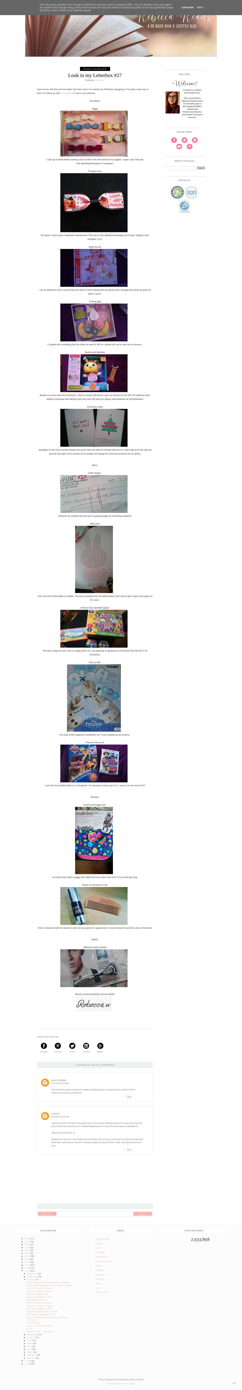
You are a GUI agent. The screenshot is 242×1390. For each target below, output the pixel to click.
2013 (27, 1364)
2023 (27, 1247)
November (32, 1276)
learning (100, 1279)
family (99, 1266)
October (31, 1279)
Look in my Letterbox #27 (39, 1309)
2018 (27, 1262)
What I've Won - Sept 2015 (39, 1331)
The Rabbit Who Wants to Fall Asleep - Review (49, 1285)
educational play (104, 1261)
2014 (27, 1361)
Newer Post (47, 1214)
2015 (27, 1271)
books (99, 1248)
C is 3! (29, 1329)
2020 (27, 1256)
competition (101, 1257)
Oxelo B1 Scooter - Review (39, 1291)
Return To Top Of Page (121, 1383)
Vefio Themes (137, 1379)
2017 (27, 1265)
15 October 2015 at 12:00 (60, 1117)
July (29, 1340)
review (99, 1283)
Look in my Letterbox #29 (39, 1288)
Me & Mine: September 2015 (40, 1314)
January (31, 1358)
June (30, 1343)
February (32, 1355)
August (31, 1337)
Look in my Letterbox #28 (39, 1297)
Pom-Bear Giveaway (36, 1300)
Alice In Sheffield (58, 1080)
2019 (27, 1259)
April (29, 1349)
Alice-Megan (67, 93)
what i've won (102, 1292)
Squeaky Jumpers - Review (40, 1306)
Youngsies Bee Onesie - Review (42, 1311)
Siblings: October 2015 (37, 1294)
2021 (27, 1253)
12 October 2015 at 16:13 (60, 1083)
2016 (27, 1268)
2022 (27, 1250)
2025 (27, 1241)
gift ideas (100, 1270)
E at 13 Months (33, 1323)
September (33, 1334)
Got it (200, 7)
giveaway (100, 1274)
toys (98, 1288)
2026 (27, 1238)
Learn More (187, 7)
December (32, 1273)
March (30, 1352)
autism (99, 1243)
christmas (100, 1252)
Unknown (55, 1113)
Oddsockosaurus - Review (39, 1303)
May (29, 1346)
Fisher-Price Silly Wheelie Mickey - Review (48, 1282)
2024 (27, 1244)
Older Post (142, 1214)
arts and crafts (103, 1239)
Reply (129, 1097)
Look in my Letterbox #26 (39, 1325)
